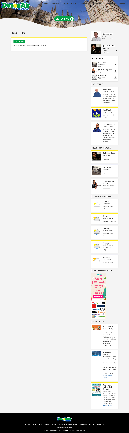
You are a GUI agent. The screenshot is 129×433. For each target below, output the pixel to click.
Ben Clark (105, 36)
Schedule (97, 83)
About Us (48, 4)
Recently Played (104, 57)
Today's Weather (101, 195)
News (65, 4)
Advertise (73, 4)
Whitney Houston (108, 184)
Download (106, 158)
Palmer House (107, 405)
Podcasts (111, 4)
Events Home (20, 40)
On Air (57, 4)
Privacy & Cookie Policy (59, 424)
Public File (73, 424)
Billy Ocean (106, 154)
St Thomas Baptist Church (109, 374)
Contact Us (112, 11)
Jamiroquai (106, 168)
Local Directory (86, 4)
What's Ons (122, 4)
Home (39, 4)
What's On (98, 320)
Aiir (84, 429)
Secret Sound (100, 11)
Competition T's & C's (86, 424)
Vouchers (123, 11)
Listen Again (100, 4)
